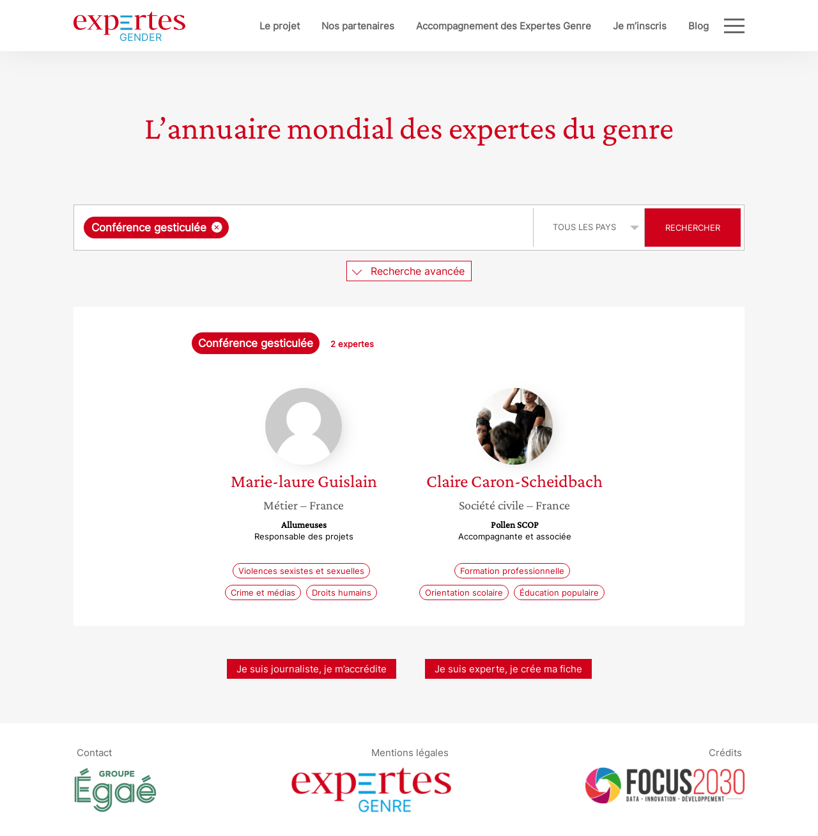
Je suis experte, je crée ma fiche (508, 669)
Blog (698, 26)
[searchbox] (363, 227)
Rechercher (692, 227)
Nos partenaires (357, 26)
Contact (94, 752)
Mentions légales (410, 752)
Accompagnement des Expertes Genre (503, 26)
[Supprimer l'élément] (217, 227)
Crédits (725, 752)
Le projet (279, 26)
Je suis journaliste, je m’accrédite (311, 669)
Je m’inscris (640, 26)
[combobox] (305, 227)
